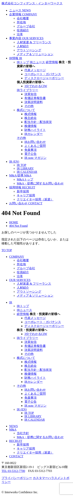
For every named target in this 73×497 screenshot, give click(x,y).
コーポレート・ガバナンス (42, 74)
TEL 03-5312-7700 (13, 471)
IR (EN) (22, 409)
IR (10, 302)
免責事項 (30, 149)
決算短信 (30, 94)
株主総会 (30, 118)
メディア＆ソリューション (35, 54)
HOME (13, 222)
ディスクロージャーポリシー (44, 78)
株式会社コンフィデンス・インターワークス (32, 3)
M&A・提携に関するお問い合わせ (40, 183)
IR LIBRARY (25, 168)
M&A (12, 429)
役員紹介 (23, 30)
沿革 (20, 34)
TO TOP (7, 250)
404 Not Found (18, 225)
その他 (29, 106)
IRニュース (37, 62)
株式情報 (30, 114)
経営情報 (52, 62)
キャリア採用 (26, 195)
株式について (26, 110)
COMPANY (16, 256)
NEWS (13, 426)
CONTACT (16, 456)
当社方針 (23, 433)
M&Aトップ (25, 179)
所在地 (21, 22)
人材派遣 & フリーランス (34, 42)
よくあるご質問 (35, 145)
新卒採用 (23, 191)
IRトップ (23, 62)
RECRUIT (15, 441)
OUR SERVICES (19, 280)
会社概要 (23, 18)
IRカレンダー (33, 133)
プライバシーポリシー (17, 478)
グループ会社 (26, 26)
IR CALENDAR (27, 171)
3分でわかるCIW (35, 86)
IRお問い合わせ (35, 141)
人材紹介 (23, 46)
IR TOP (21, 165)
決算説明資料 (33, 102)
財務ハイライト (35, 130)
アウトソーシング (29, 50)
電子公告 (30, 153)
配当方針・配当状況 (38, 122)
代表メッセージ (35, 70)
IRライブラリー (27, 90)
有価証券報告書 (35, 98)
